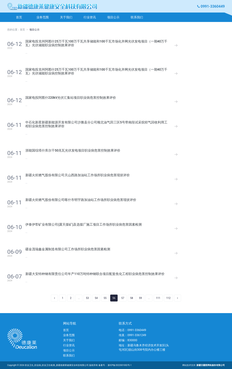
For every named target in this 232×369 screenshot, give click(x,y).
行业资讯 (90, 17)
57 (122, 298)
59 (140, 298)
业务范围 (42, 17)
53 (87, 298)
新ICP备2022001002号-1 (120, 365)
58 (131, 298)
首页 (19, 17)
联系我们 (137, 17)
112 (168, 298)
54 (96, 298)
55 (105, 298)
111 (158, 298)
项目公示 (113, 17)
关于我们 (66, 17)
